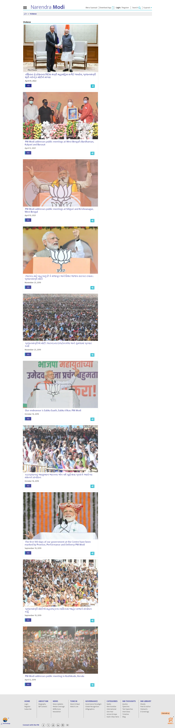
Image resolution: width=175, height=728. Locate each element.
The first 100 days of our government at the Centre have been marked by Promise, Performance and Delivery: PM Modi (56, 543)
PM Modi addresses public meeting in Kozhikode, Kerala (52, 676)
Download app (6, 724)
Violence (33, 13)
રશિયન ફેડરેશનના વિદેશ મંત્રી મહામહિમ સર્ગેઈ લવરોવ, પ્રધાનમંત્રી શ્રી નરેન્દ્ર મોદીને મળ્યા (60, 75)
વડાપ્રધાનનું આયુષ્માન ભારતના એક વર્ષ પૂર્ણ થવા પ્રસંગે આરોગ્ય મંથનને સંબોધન (57, 476)
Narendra (48, 7)
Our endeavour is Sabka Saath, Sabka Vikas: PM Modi (51, 410)
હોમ (25, 13)
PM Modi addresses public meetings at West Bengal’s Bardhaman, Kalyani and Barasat (57, 143)
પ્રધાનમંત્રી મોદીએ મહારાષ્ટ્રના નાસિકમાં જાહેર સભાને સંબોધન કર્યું (56, 610)
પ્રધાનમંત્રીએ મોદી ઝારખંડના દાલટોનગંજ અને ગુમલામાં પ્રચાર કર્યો (56, 344)
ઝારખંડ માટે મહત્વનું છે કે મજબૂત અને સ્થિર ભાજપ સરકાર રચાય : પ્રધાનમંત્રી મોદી (57, 277)
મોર (28, 85)
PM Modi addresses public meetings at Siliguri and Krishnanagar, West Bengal (57, 210)
